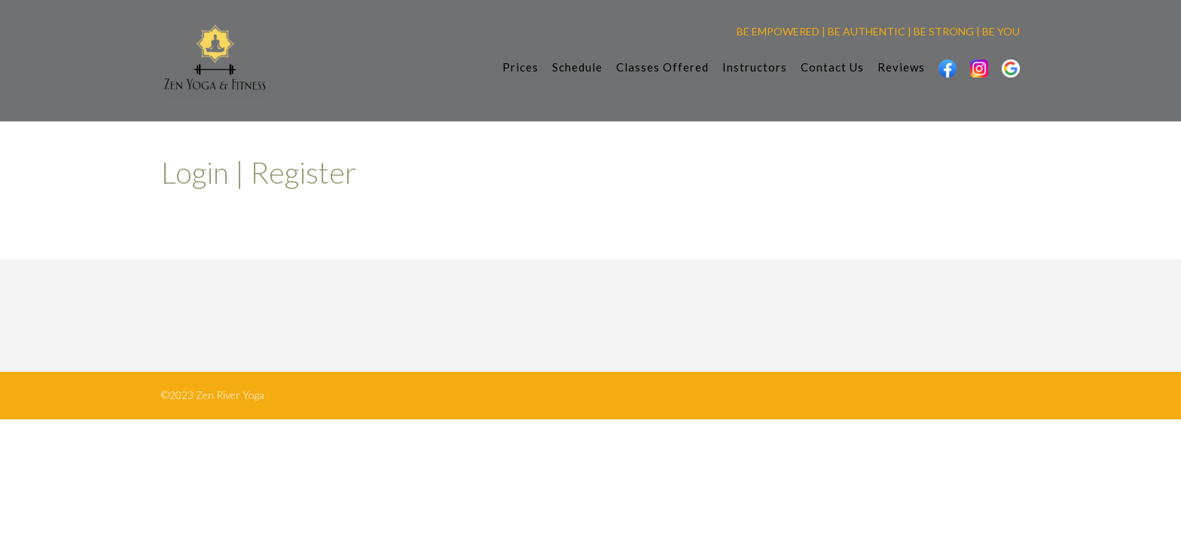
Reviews (901, 68)
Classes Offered (662, 68)
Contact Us (832, 68)
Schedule (577, 68)
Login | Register (259, 172)
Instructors (754, 68)
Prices (520, 68)
